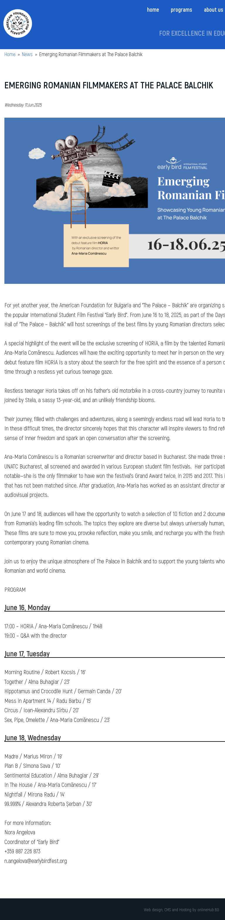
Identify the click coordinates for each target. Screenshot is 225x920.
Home (153, 9)
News (27, 54)
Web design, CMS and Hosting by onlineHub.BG (181, 909)
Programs (181, 9)
